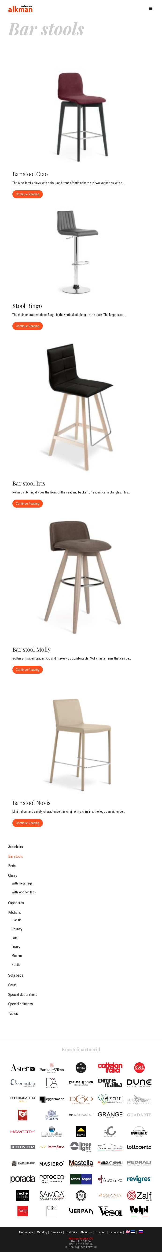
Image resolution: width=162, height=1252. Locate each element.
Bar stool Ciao (30, 174)
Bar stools (15, 856)
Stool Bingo (27, 305)
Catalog (42, 1232)
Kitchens (14, 912)
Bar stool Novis (31, 802)
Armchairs (15, 847)
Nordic (16, 965)
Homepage (26, 1232)
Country (17, 929)
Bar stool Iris (28, 483)
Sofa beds (15, 975)
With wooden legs (24, 892)
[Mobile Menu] (151, 8)
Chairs (12, 875)
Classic (17, 920)
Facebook (116, 1232)
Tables (13, 1013)
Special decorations (22, 994)
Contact (101, 1232)
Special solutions (20, 1004)
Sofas (12, 985)
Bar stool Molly (31, 649)
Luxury (16, 947)
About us (86, 1232)
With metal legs (22, 883)
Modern (17, 956)
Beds (12, 866)
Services (56, 1232)
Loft (14, 938)
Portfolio (71, 1232)
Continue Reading (29, 193)
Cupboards (16, 903)
